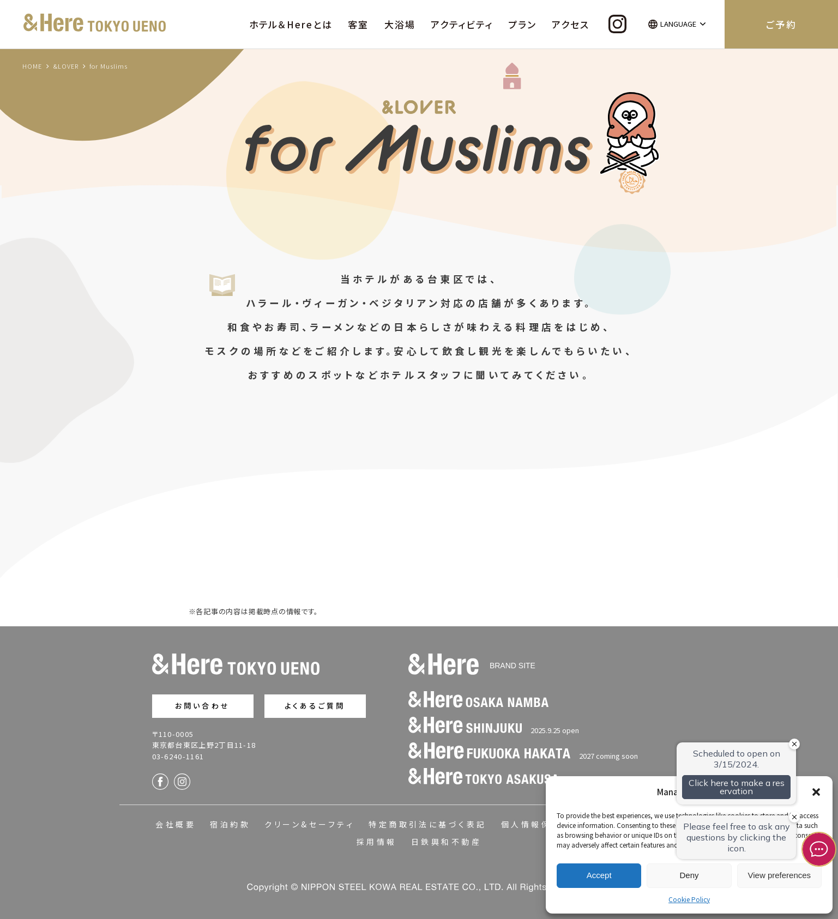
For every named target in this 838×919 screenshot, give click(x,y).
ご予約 (781, 24)
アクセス (570, 24)
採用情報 (377, 841)
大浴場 (399, 24)
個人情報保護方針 (541, 824)
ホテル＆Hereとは (291, 24)
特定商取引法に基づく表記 (428, 824)
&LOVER (66, 66)
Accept (599, 875)
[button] (816, 792)
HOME (32, 66)
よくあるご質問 (315, 705)
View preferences (779, 875)
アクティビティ (462, 24)
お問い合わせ (202, 705)
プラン (522, 24)
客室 (358, 24)
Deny (688, 875)
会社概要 (175, 824)
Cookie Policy (689, 899)
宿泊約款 (230, 824)
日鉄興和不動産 (446, 841)
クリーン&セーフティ (309, 824)
